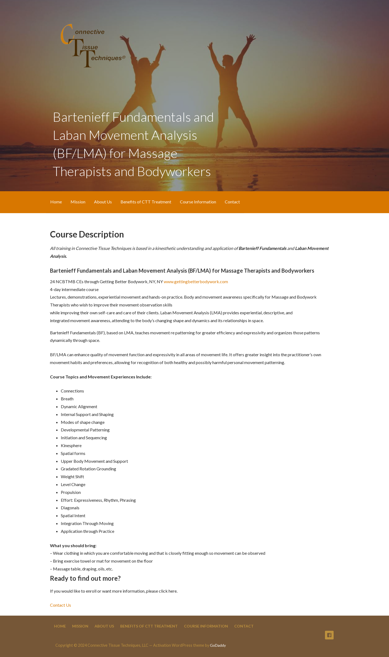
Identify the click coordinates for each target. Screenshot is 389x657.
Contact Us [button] (60, 605)
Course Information (198, 201)
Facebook (329, 635)
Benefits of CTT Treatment (145, 201)
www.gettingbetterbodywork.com (196, 281)
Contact (232, 201)
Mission (78, 201)
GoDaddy (218, 645)
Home (56, 201)
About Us (103, 201)
